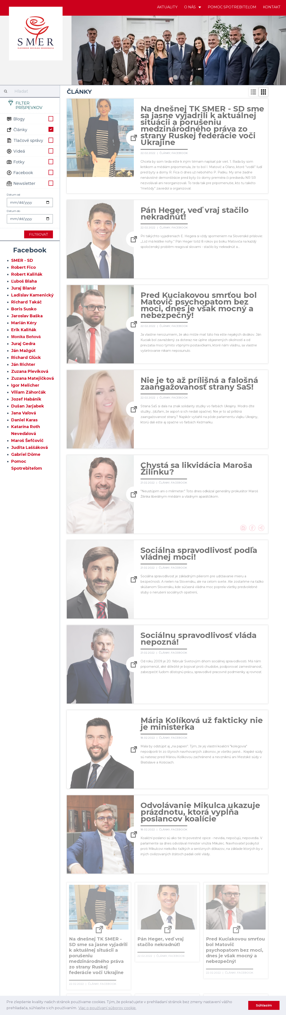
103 (113, 937)
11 (189, 891)
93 (205, 928)
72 (195, 919)
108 (167, 937)
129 (184, 947)
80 (81, 928)
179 (114, 974)
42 (100, 910)
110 (188, 937)
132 (214, 947)
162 (132, 965)
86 (138, 928)
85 (128, 928)
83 (109, 928)
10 (179, 891)
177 (92, 974)
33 (204, 901)
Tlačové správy (30, 140)
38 (252, 901)
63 (109, 919)
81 (90, 928)
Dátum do (13, 211)
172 (235, 965)
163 (142, 965)
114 (227, 937)
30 (176, 901)
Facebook (30, 172)
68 (157, 919)
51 (185, 910)
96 (233, 928)
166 (173, 965)
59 (71, 919)
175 (71, 974)
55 (223, 910)
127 (163, 947)
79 (71, 928)
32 (195, 901)
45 (128, 910)
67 (147, 919)
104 (124, 937)
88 (157, 928)
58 (252, 910)
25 (128, 901)
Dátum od (13, 194)
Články (30, 129)
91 (185, 928)
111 (198, 937)
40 (81, 910)
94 (214, 928)
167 (183, 965)
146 (165, 956)
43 (109, 910)
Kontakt (272, 7)
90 (176, 928)
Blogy (30, 119)
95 (223, 928)
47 (147, 910)
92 (195, 928)
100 (81, 937)
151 (218, 956)
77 (242, 919)
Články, (166, 153)
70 (176, 919)
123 (122, 947)
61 (90, 919)
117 (256, 937)
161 (122, 965)
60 (81, 919)
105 (134, 937)
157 (81, 965)
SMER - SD (22, 260)
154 (247, 956)
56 (232, 910)
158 (92, 965)
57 (242, 910)
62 (100, 919)
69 (166, 919)
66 (138, 919)
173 (246, 965)
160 (112, 965)
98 (252, 928)
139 (92, 956)
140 (103, 956)
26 (138, 901)
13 (208, 891)
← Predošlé (78, 891)
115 (237, 937)
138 (82, 956)
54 (214, 910)
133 (224, 947)
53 (204, 910)
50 (176, 910)
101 (92, 937)
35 (223, 901)
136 (255, 947)
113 (217, 937)
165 (163, 965)
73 (204, 919)
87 (147, 928)
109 (178, 937)
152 (227, 956)
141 (113, 956)
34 (214, 901)
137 (71, 956)
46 (138, 910)
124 (132, 947)
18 (255, 891)
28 (157, 901)
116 (246, 937)
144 (144, 956)
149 (197, 956)
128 (173, 947)
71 (185, 919)
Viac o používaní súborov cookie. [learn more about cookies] (107, 1008)
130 (194, 947)
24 (119, 901)
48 (157, 910)
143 (134, 956)
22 (100, 901)
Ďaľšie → (128, 974)
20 (81, 901)
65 (128, 919)
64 (119, 919)
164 (153, 965)
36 (233, 901)
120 (92, 947)
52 (194, 910)
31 (185, 901)
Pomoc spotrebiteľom (232, 7)
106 (145, 937)
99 (71, 937)
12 (198, 891)
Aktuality (167, 7)
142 (123, 956)
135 (245, 947)
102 (102, 937)
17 (246, 891)
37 (242, 901)
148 (186, 956)
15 (227, 891)
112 (207, 937)
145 (155, 956)
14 (217, 891)
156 (71, 965)
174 (256, 965)
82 (100, 928)
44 (119, 910)
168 (194, 965)
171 (225, 965)
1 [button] (175, 77)
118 (71, 947)
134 (235, 947)
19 (71, 901)
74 (214, 919)
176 (81, 974)
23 (109, 901)
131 (204, 947)
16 (236, 891)
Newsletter (30, 183)
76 (233, 919)
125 (142, 947)
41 (90, 910)
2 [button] (182, 77)
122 (112, 947)
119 (81, 947)
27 (147, 901)
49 (166, 910)
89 (167, 928)
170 (215, 965)
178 (103, 974)
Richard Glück (26, 357)
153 (237, 956)
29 (166, 901)
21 (90, 901)
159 (102, 965)
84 (119, 928)
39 (71, 910)
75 (223, 919)
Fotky (30, 161)
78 (252, 919)
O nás (192, 7)
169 (204, 965)
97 (243, 928)
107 (156, 937)
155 (257, 956)
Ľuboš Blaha (24, 281)
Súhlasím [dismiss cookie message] (264, 1005)
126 (152, 947)
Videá (30, 151)
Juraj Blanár (23, 288)
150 (207, 956)
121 (102, 947)
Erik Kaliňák (23, 329)
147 (176, 956)
